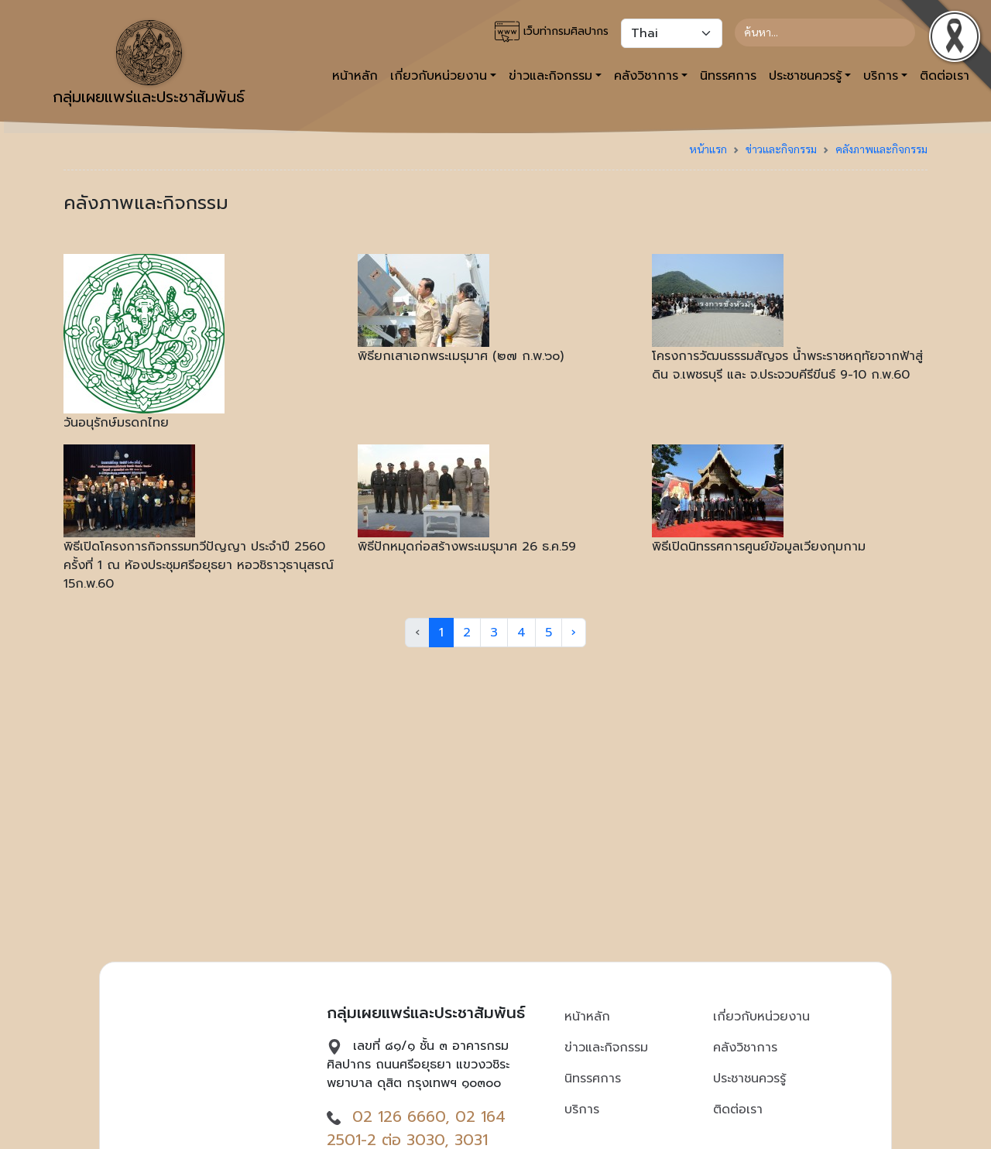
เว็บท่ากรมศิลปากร (552, 32)
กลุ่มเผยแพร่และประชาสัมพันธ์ (149, 64)
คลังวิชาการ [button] (646, 76)
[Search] (825, 32)
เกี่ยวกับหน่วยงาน (761, 1016)
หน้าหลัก (355, 76)
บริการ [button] (880, 76)
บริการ (581, 1109)
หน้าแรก (708, 149)
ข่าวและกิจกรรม (781, 149)
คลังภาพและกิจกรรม (881, 149)
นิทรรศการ (728, 76)
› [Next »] (573, 632)
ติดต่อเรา (738, 1109)
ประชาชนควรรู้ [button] (805, 76)
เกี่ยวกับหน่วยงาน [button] (438, 76)
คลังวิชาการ (745, 1047)
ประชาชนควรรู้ (749, 1078)
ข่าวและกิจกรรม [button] (550, 76)
